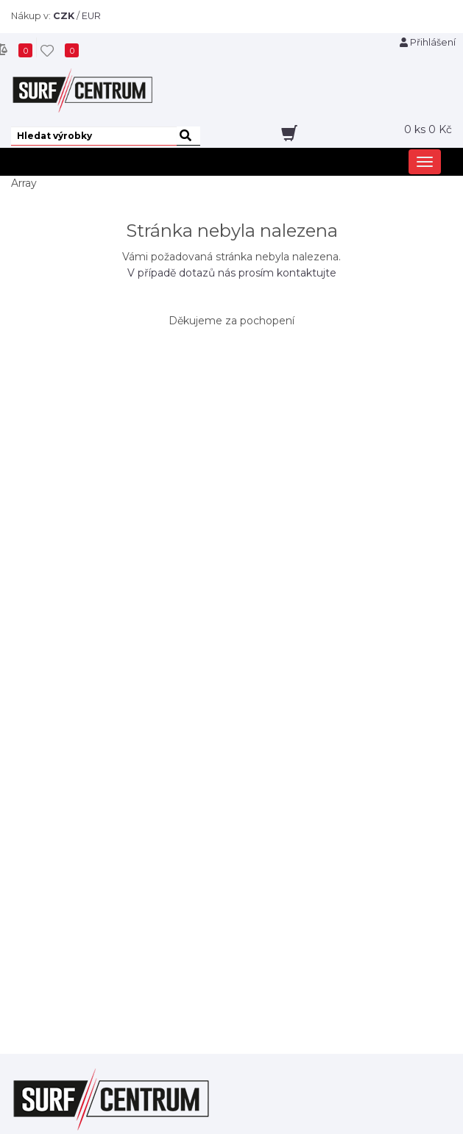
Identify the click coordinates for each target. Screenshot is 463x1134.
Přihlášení (428, 42)
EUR (91, 15)
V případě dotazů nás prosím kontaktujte (231, 272)
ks (428, 129)
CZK (63, 15)
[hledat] (188, 136)
